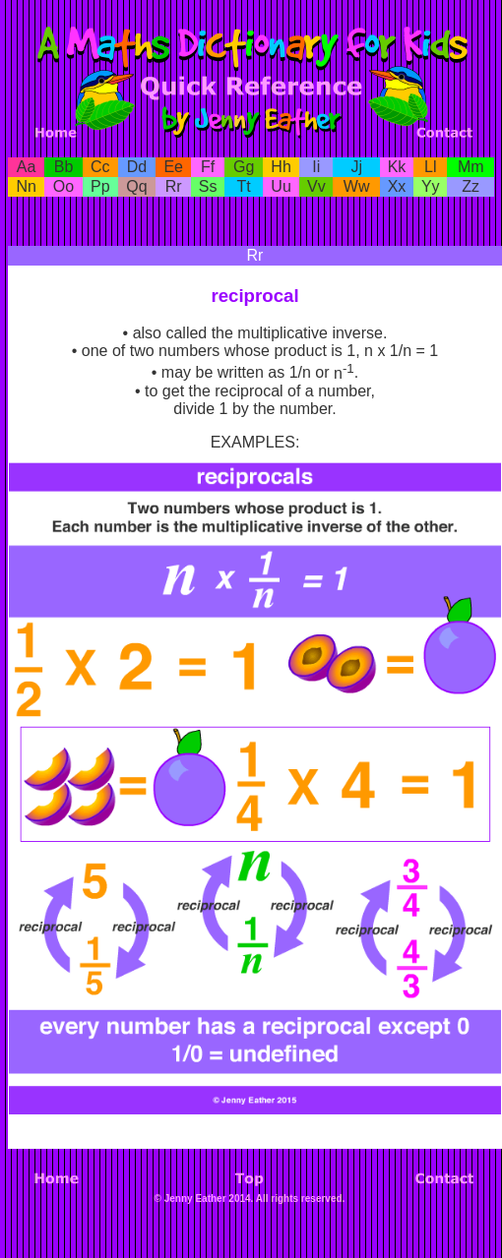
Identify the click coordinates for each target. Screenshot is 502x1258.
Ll (430, 166)
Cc (100, 166)
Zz (470, 186)
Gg (243, 166)
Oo (63, 186)
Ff (208, 166)
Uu (280, 186)
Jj (356, 166)
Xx (397, 186)
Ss (208, 186)
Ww (357, 186)
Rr (173, 186)
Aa (26, 166)
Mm (471, 166)
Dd (137, 166)
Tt (244, 186)
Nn (25, 186)
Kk (397, 166)
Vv (316, 186)
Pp (100, 186)
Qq (136, 186)
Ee (173, 166)
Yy (430, 186)
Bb (64, 166)
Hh (280, 166)
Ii (316, 166)
